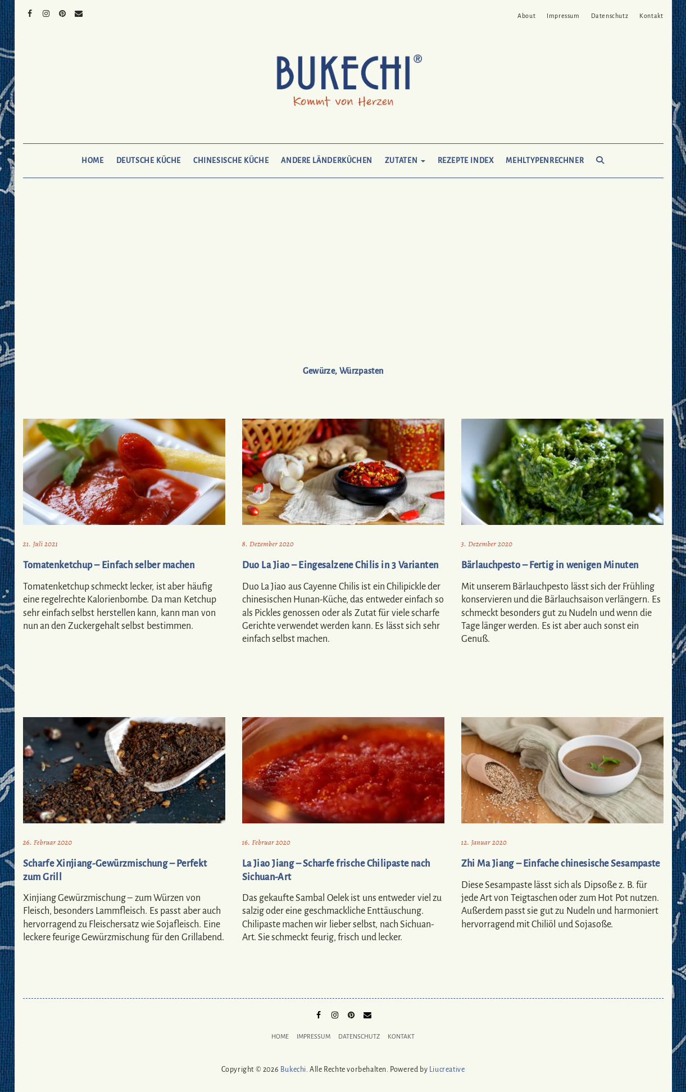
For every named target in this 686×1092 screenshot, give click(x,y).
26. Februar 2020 (47, 842)
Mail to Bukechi (79, 12)
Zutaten (405, 161)
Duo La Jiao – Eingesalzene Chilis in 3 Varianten (340, 565)
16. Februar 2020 (266, 842)
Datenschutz (610, 15)
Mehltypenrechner (545, 161)
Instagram (46, 12)
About (526, 15)
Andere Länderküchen (326, 161)
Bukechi (293, 1069)
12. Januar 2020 (484, 842)
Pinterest (63, 12)
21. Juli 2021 (40, 544)
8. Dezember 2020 (268, 544)
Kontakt (651, 15)
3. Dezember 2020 (487, 544)
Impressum (563, 15)
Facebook (30, 12)
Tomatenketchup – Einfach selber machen (108, 565)
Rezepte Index (466, 161)
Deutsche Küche (148, 161)
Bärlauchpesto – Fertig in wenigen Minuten (550, 565)
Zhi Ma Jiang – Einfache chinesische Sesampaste (560, 864)
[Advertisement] (343, 282)
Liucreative (447, 1069)
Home (92, 161)
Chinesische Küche (231, 161)
